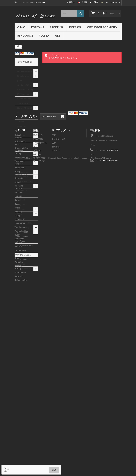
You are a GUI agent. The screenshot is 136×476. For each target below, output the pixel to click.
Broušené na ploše (23, 78)
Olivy (19, 214)
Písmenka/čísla (24, 181)
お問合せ (70, 2)
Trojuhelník (22, 204)
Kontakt (37, 27)
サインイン (115, 2)
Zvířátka (21, 140)
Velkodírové (22, 172)
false (53, 469)
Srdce (20, 154)
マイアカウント (61, 302)
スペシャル (38, 307)
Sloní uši (21, 264)
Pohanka (21, 218)
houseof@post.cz (110, 332)
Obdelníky (22, 190)
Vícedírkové (22, 177)
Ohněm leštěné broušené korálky (25, 87)
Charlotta (21, 117)
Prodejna (57, 27)
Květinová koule (26, 246)
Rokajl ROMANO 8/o (25, 110)
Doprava (75, 27)
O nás (21, 27)
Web (57, 35)
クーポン (55, 322)
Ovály (20, 186)
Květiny (22, 250)
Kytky (20, 144)
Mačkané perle (24, 94)
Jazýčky (21, 209)
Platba (44, 35)
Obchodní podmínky (102, 27)
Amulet (20, 122)
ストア (36, 318)
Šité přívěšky (25, 255)
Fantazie (21, 195)
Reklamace (25, 35)
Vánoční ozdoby (24, 223)
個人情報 (55, 318)
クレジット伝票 (58, 310)
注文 (54, 307)
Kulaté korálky (24, 269)
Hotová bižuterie (24, 71)
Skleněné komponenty (22, 234)
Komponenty (23, 227)
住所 (54, 314)
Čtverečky (22, 167)
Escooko (21, 135)
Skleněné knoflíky (21, 128)
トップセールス (40, 314)
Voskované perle (25, 99)
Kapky (20, 163)
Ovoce (20, 149)
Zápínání (23, 259)
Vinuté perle (22, 103)
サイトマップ (39, 332)
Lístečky (21, 158)
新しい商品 (38, 310)
